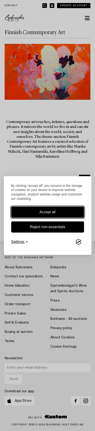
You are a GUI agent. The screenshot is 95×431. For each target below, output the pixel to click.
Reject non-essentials (47, 227)
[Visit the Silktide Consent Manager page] (78, 241)
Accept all (47, 212)
